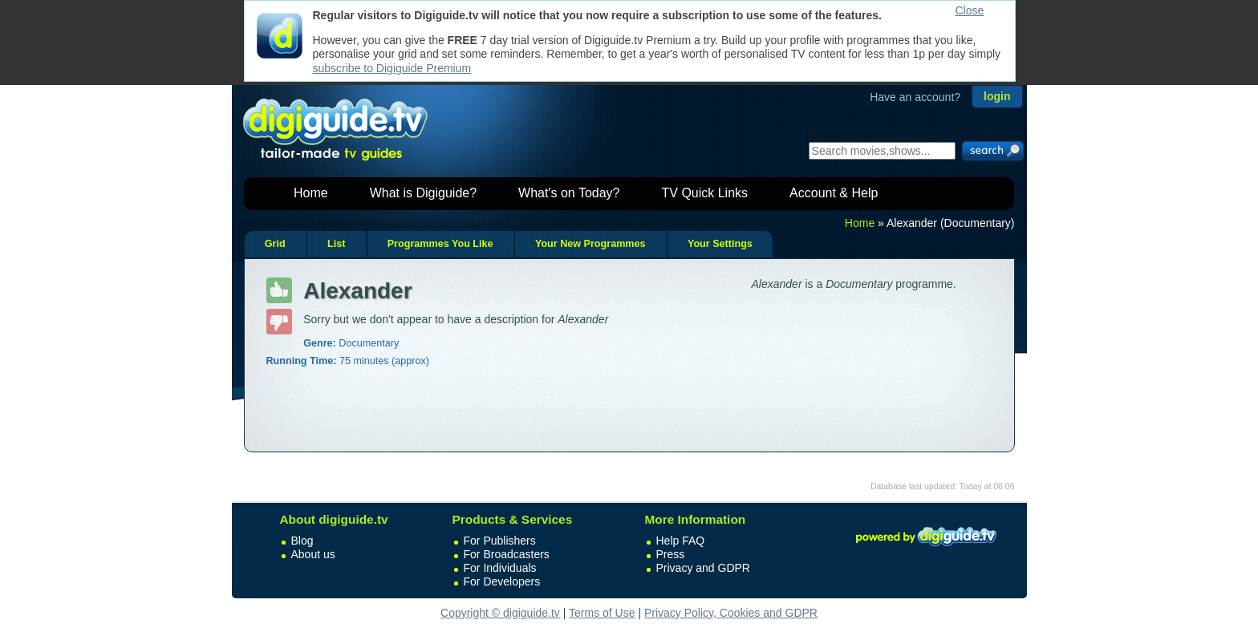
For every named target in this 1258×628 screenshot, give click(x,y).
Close (970, 10)
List (336, 243)
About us (313, 554)
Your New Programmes (590, 243)
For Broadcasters (507, 554)
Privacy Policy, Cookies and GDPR (731, 612)
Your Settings (720, 243)
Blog (302, 540)
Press (670, 554)
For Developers (502, 581)
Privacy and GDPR (703, 567)
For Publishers (500, 540)
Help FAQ (680, 540)
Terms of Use (602, 612)
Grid (275, 243)
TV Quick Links (704, 193)
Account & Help (833, 193)
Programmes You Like (440, 243)
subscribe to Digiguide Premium (392, 68)
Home (311, 193)
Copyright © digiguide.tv (500, 612)
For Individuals (500, 567)
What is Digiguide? (423, 193)
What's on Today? (568, 193)
